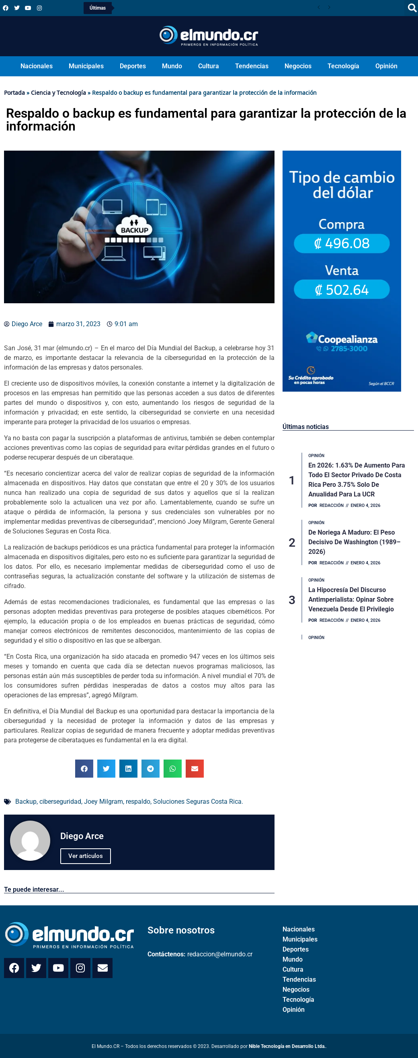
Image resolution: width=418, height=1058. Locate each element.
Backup (26, 801)
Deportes (133, 66)
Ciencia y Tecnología (58, 92)
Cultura (208, 66)
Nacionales (36, 66)
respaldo (138, 801)
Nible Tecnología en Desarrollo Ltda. (287, 1046)
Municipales (86, 66)
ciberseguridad (60, 801)
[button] (84, 769)
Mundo (172, 66)
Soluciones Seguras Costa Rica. (198, 801)
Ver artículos (85, 856)
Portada (14, 92)
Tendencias (251, 66)
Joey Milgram (103, 801)
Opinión (386, 66)
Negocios (298, 66)
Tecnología (343, 66)
